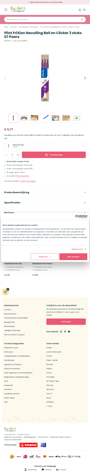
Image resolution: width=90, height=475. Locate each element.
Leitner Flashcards (53, 352)
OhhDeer (50, 402)
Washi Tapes (9, 398)
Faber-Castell (52, 360)
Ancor (48, 398)
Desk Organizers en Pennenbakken (18, 373)
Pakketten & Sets (11, 348)
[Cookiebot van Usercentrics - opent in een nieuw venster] (77, 216)
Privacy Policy (43, 437)
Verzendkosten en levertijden (16, 318)
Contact (7, 310)
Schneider (50, 377)
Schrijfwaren (9, 360)
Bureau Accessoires (12, 369)
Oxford (49, 356)
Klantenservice (10, 314)
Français (61, 470)
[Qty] (12, 155)
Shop (6, 27)
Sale (6, 402)
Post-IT (49, 394)
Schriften (8, 389)
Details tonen (77, 249)
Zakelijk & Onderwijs (12, 330)
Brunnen (49, 364)
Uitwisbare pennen (11, 394)
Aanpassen (45, 257)
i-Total (49, 406)
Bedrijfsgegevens (30, 437)
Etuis (6, 381)
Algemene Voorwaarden (13, 437)
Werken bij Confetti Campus (60, 437)
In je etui (14, 27)
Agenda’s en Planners (13, 364)
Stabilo (49, 348)
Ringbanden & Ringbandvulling (16, 377)
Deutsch (46, 470)
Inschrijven (66, 321)
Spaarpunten (9, 322)
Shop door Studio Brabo (12, 440)
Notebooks (8, 385)
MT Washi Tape (52, 381)
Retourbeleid (9, 326)
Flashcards (8, 352)
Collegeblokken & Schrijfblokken (17, 356)
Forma (49, 373)
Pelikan (49, 369)
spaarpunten (22, 176)
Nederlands (30, 470)
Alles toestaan (73, 257)
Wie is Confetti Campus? (14, 335)
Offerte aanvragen (28, 181)
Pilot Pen (7, 41)
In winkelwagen (54, 155)
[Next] (82, 78)
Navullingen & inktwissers (28, 27)
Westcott (50, 389)
